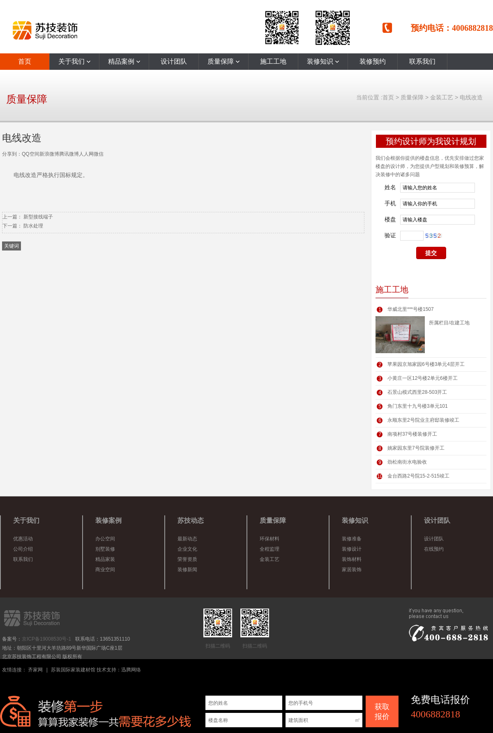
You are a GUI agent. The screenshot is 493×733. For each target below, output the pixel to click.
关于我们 (74, 61)
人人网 (86, 154)
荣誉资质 (187, 559)
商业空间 (105, 569)
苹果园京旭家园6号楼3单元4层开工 (426, 364)
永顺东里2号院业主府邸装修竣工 (423, 420)
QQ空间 (30, 154)
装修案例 (108, 520)
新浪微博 (49, 154)
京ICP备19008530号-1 (46, 639)
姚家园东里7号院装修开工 (416, 448)
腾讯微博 (69, 154)
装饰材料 (352, 559)
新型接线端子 (38, 217)
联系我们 (422, 61)
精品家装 (105, 559)
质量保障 (223, 61)
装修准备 (352, 539)
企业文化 (187, 549)
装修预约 (372, 61)
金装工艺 (441, 97)
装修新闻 (187, 569)
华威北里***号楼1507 (410, 309)
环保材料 (269, 539)
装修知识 (323, 61)
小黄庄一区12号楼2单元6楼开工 (422, 378)
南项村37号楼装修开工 (412, 434)
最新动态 (187, 539)
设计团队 (174, 61)
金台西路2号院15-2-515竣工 (418, 476)
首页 (24, 61)
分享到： (12, 154)
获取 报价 (382, 712)
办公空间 (105, 539)
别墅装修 (105, 549)
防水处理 (33, 226)
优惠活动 (23, 539)
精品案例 (124, 61)
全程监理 (269, 549)
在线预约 (434, 549)
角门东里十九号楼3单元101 (417, 406)
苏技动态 (190, 520)
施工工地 (273, 61)
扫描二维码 (217, 629)
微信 (99, 154)
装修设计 (352, 549)
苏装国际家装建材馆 (73, 670)
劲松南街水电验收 (407, 462)
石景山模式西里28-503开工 (417, 392)
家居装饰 (352, 569)
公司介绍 (23, 549)
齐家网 (35, 670)
